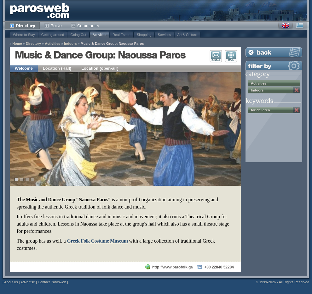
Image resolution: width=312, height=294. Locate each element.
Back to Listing (274, 52)
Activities (99, 35)
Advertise (27, 282)
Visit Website (231, 56)
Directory (22, 25)
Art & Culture (187, 35)
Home (17, 43)
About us (11, 282)
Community (85, 25)
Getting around (52, 35)
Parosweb (39, 10)
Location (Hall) (57, 68)
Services (164, 35)
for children (260, 110)
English (285, 25)
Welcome (24, 68)
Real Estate (121, 35)
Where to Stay (24, 35)
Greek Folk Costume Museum (97, 241)
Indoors (70, 43)
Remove (296, 90)
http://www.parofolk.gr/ (172, 267)
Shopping (144, 35)
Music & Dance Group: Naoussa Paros (112, 43)
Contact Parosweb (52, 282)
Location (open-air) (99, 68)
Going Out (78, 35)
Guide (53, 25)
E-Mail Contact (215, 56)
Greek (300, 25)
